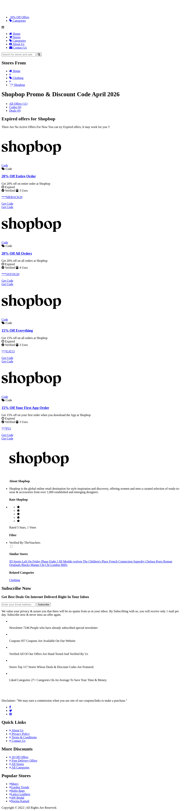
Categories (17, 20)
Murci (13, 783)
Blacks (26, 565)
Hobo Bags (17, 790)
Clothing (16, 78)
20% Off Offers (19, 17)
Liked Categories (19, 680)
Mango (35, 565)
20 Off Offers (18, 757)
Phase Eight (49, 561)
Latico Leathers (19, 794)
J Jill (60, 561)
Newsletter (15, 627)
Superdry (139, 561)
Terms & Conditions (23, 737)
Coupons (14, 640)
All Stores (16, 764)
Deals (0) (15, 110)
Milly (64, 565)
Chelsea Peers (154, 561)
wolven (78, 561)
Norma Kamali (19, 801)
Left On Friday (31, 561)
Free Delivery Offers (23, 760)
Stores (15, 37)
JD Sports (15, 561)
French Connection (121, 561)
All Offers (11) (18, 103)
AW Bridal (16, 797)
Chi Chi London (50, 565)
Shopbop (17, 84)
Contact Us (18, 47)
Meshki (68, 561)
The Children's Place (96, 561)
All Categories (19, 767)
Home (14, 33)
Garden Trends (19, 787)
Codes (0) (15, 107)
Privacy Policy (19, 733)
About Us (16, 44)
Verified (14, 654)
